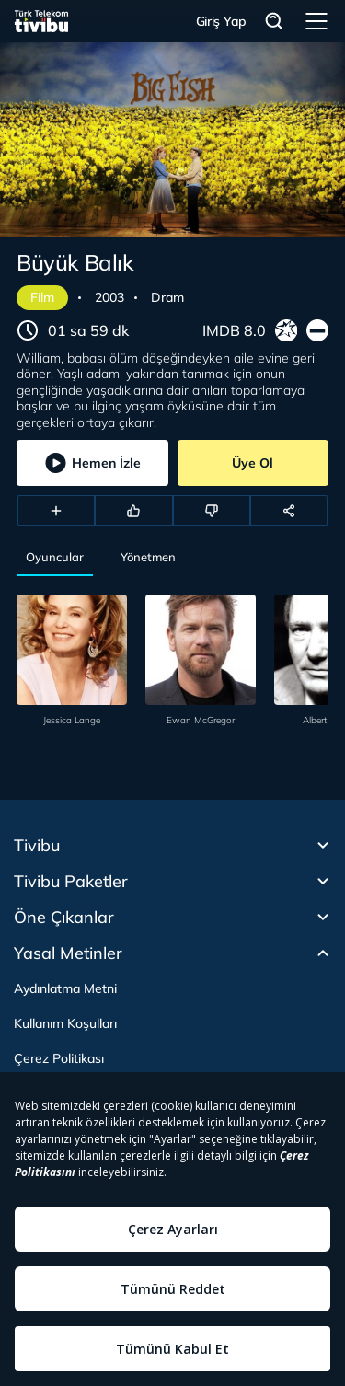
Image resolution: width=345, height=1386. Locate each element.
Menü (316, 21)
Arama (274, 21)
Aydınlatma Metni (65, 988)
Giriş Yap (221, 21)
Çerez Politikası (59, 1058)
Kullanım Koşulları (65, 1023)
